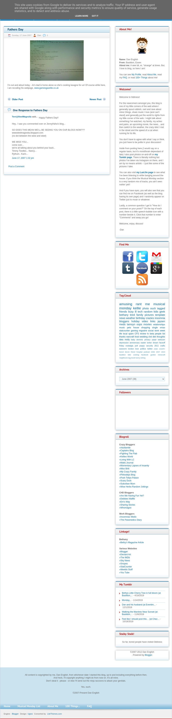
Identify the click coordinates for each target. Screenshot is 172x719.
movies (148, 324)
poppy (142, 346)
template (160, 314)
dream (155, 343)
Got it (95, 16)
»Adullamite (125, 447)
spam (131, 333)
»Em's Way (124, 502)
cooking (136, 355)
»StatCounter (125, 566)
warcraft (130, 336)
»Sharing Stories (127, 505)
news (122, 318)
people (158, 333)
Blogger (148, 655)
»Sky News (124, 560)
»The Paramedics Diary (130, 520)
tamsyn (131, 324)
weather (130, 318)
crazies (150, 318)
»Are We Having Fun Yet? (131, 495)
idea (121, 339)
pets (129, 327)
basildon (122, 355)
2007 (158, 352)
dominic (139, 340)
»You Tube (124, 572)
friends (123, 311)
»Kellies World (126, 456)
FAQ (125, 77)
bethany (123, 314)
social (151, 330)
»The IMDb (124, 557)
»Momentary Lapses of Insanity (134, 465)
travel (133, 358)
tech (140, 311)
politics (143, 349)
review (143, 333)
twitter (150, 349)
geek (162, 311)
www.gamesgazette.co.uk (46, 88)
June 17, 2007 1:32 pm (23, 158)
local (125, 333)
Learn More (81, 16)
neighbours (123, 358)
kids (156, 311)
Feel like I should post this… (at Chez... (140, 619)
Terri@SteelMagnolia (21, 117)
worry (138, 358)
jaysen (161, 321)
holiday (135, 321)
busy (131, 311)
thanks (122, 336)
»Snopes (123, 563)
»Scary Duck (125, 480)
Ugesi (30, 714)
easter (143, 343)
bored (121, 352)
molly (127, 339)
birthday (140, 318)
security (149, 346)
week (162, 330)
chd (150, 336)
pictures (149, 314)
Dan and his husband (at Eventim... (138, 604)
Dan (39, 35)
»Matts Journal (126, 462)
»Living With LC (126, 459)
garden (153, 355)
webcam (161, 340)
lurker (149, 343)
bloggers (124, 321)
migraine (143, 330)
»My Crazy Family (127, 471)
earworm (123, 349)
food (137, 336)
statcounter (124, 330)
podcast (147, 352)
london (131, 349)
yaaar (154, 340)
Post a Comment (16, 166)
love (137, 349)
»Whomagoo (125, 507)
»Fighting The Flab (128, 453)
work (156, 330)
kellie (137, 308)
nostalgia (129, 346)
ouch (153, 308)
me (147, 304)
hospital (139, 352)
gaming (134, 330)
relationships (159, 324)
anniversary (135, 343)
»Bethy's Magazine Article (131, 542)
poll (136, 346)
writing (142, 358)
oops (139, 324)
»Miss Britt (124, 468)
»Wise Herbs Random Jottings (133, 486)
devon (127, 352)
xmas (162, 327)
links (152, 321)
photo (145, 308)
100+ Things (141, 77)
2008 (156, 349)
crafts (162, 346)
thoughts (161, 336)
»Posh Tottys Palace (129, 478)
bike (129, 355)
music (122, 327)
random (148, 311)
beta (152, 333)
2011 (156, 346)
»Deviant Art (125, 554)
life (120, 333)
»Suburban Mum (127, 483)
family (139, 314)
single (155, 327)
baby (133, 340)
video (145, 321)
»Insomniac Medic (128, 517)
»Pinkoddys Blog (127, 474)
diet (154, 336)
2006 (153, 352)
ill (136, 311)
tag (129, 358)
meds (122, 324)
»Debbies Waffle (127, 498)
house (136, 327)
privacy (147, 340)
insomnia (160, 318)
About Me (151, 74)
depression (124, 343)
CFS (137, 333)
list (163, 333)
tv (148, 333)
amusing (125, 304)
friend (133, 352)
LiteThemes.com (54, 714)
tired (132, 314)
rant (139, 304)
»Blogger (123, 551)
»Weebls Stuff (125, 569)
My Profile (136, 74)
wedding (144, 336)
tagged (161, 308)
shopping (145, 327)
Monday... (126, 600)
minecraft (161, 355)
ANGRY (162, 349)
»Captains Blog (126, 450)
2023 (163, 352)
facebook (144, 355)
